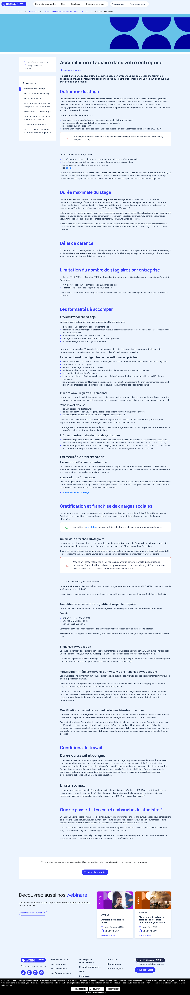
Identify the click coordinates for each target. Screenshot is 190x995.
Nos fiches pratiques (61, 973)
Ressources (34, 11)
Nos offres (112, 959)
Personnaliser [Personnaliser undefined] (113, 989)
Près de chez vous (59, 959)
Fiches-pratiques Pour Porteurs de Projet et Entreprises (66, 11)
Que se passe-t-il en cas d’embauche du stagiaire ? (37, 131)
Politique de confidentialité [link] (95, 992)
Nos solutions (114, 964)
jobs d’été (70, 168)
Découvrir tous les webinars (32, 912)
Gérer (82, 971)
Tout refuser (96, 989)
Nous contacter (145, 969)
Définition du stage (34, 88)
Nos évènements (59, 968)
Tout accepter (79, 989)
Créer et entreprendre (90, 967)
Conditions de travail (35, 124)
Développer (84, 976)
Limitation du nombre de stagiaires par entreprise (37, 105)
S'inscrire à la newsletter (95, 872)
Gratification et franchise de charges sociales (37, 118)
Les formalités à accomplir (37, 111)
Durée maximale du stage (37, 93)
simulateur (91, 526)
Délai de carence (33, 98)
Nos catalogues (115, 968)
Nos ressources (58, 964)
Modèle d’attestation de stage (76, 492)
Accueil (20, 11)
